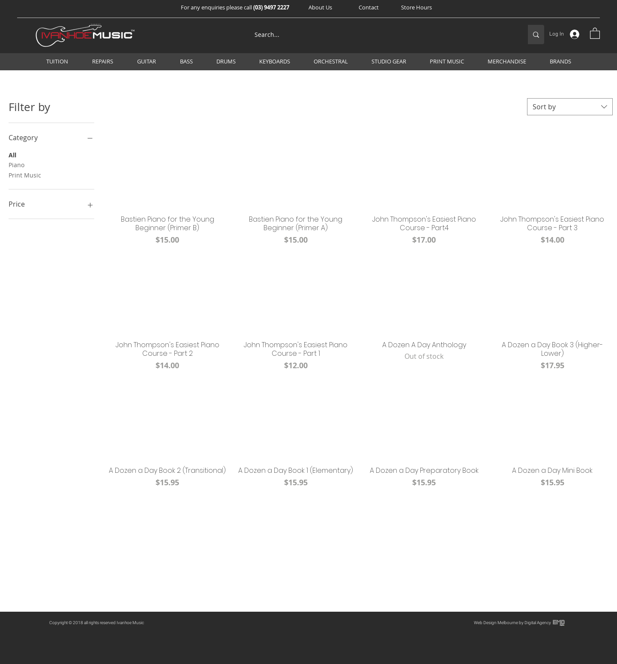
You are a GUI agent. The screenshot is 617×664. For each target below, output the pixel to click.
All (12, 154)
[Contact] (368, 7)
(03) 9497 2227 (271, 7)
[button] (320, 7)
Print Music (25, 174)
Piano (16, 164)
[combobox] (570, 106)
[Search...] (382, 34)
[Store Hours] (416, 7)
